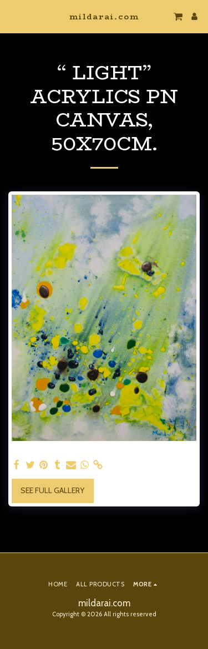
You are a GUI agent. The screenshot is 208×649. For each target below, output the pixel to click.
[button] (12, 16)
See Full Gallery (52, 490)
